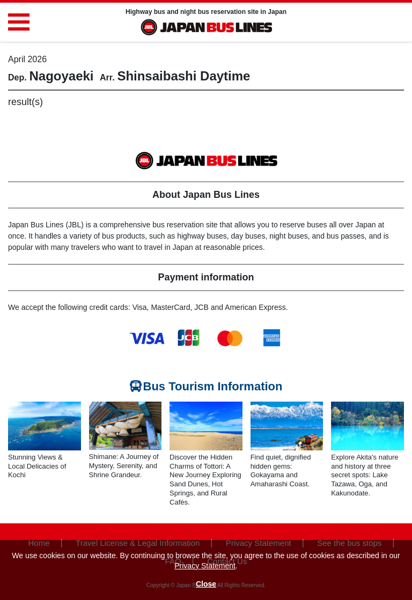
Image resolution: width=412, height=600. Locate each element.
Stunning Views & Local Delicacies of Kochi (37, 466)
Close (206, 584)
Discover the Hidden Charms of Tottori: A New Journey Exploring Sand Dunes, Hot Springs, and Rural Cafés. (205, 479)
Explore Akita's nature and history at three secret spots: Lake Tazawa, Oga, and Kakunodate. (364, 475)
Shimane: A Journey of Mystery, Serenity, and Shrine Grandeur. (124, 466)
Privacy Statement (205, 565)
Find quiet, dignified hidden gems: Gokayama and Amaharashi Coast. (281, 470)
